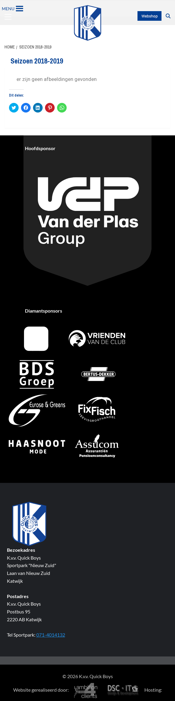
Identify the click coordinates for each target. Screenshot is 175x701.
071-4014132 (50, 635)
